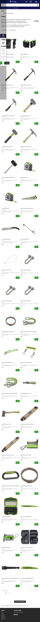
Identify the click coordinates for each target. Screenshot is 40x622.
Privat (14, 323)
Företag (26, 323)
